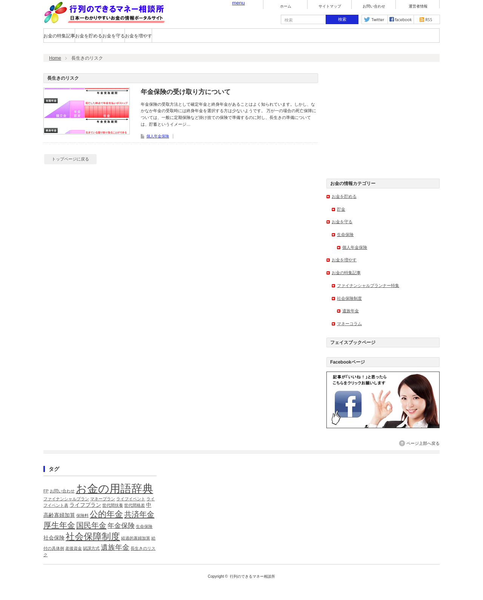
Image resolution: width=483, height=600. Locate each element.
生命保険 (345, 234)
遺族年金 (350, 310)
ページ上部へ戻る (423, 443)
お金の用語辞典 (114, 488)
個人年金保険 (157, 136)
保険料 (82, 515)
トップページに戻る (70, 159)
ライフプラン (85, 505)
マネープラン (102, 499)
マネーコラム (349, 323)
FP (46, 491)
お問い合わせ (374, 6)
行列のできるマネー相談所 (252, 576)
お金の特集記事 (59, 36)
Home (55, 58)
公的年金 (106, 514)
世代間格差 (134, 505)
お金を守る (113, 36)
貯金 (341, 209)
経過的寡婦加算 (135, 538)
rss (427, 19)
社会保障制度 (93, 536)
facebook (401, 19)
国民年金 (91, 525)
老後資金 (73, 548)
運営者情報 (418, 6)
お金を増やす (138, 36)
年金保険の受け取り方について (186, 92)
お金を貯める (88, 36)
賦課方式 (91, 548)
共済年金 (139, 514)
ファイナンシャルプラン (66, 499)
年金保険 (121, 525)
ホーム (285, 6)
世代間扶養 (112, 505)
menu (238, 3)
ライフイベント (130, 499)
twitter (374, 19)
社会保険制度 (349, 298)
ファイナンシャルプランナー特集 (368, 285)
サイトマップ (329, 6)
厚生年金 (59, 525)
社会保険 (54, 538)
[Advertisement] (383, 120)
